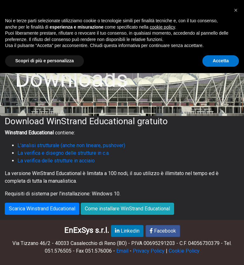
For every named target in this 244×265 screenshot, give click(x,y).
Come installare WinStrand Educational (127, 209)
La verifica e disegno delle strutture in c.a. (63, 153)
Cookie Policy (184, 251)
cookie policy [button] (162, 27)
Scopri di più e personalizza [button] (44, 60)
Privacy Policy (149, 251)
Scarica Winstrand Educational (42, 209)
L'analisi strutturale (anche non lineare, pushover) (71, 145)
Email (122, 251)
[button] (236, 10)
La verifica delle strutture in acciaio (56, 161)
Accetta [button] (221, 60)
